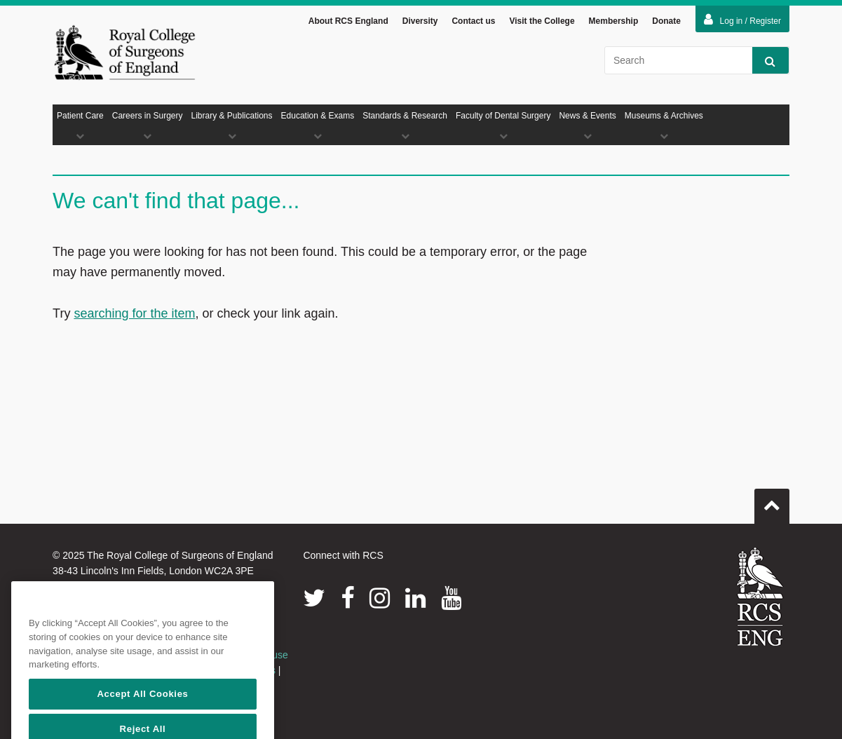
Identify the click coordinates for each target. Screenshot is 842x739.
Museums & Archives (663, 125)
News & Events (587, 125)
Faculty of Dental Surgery (503, 125)
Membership (614, 21)
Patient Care (80, 125)
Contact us (473, 21)
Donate (666, 21)
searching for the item (134, 313)
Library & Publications (231, 125)
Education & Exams (318, 125)
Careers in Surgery (147, 125)
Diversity (420, 21)
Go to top (771, 501)
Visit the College (541, 21)
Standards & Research (404, 125)
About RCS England (348, 21)
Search (763, 61)
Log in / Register (742, 19)
